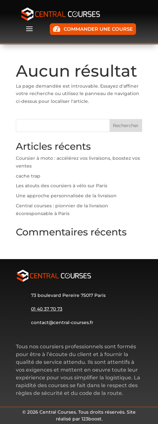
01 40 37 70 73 (46, 309)
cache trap (28, 176)
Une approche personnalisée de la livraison (66, 196)
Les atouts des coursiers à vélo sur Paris (61, 186)
